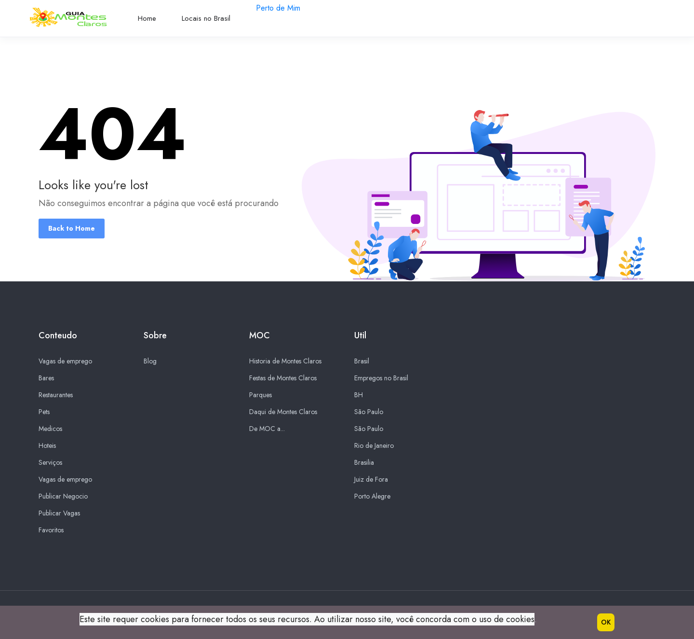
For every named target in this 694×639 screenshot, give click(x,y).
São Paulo (368, 412)
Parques (260, 395)
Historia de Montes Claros (285, 361)
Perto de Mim (278, 8)
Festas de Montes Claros (283, 378)
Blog (150, 361)
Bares (46, 378)
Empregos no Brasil (381, 378)
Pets (44, 412)
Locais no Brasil (206, 18)
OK (606, 622)
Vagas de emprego (65, 361)
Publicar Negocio (63, 496)
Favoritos (51, 530)
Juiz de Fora (371, 480)
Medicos (50, 429)
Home (147, 18)
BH (358, 395)
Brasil (361, 361)
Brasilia (364, 463)
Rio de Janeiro (374, 446)
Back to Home (71, 228)
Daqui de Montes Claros (283, 412)
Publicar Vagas (59, 513)
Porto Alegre (372, 496)
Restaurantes (56, 395)
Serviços (50, 463)
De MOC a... (267, 429)
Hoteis (47, 446)
